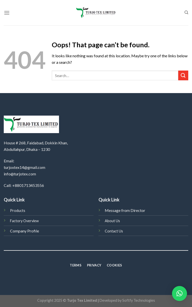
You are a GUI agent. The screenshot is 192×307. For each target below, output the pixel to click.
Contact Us (114, 231)
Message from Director (125, 210)
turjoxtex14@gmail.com (24, 167)
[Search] (186, 12)
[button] (179, 293)
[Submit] (183, 75)
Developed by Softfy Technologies (127, 300)
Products (17, 210)
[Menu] (7, 13)
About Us (112, 221)
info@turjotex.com (20, 173)
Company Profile (24, 230)
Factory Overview (24, 221)
